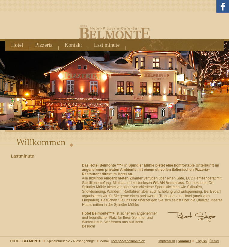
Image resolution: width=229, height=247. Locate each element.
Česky (214, 241)
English (201, 241)
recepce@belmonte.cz (128, 241)
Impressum (166, 241)
